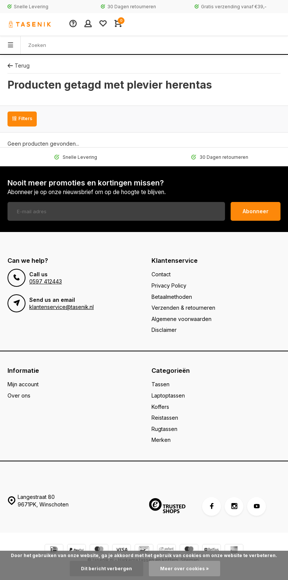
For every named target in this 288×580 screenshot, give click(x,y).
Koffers (160, 407)
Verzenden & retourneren (183, 307)
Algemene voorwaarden (182, 319)
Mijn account (23, 384)
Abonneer (255, 211)
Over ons (19, 395)
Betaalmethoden (172, 297)
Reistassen (165, 417)
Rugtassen (164, 429)
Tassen (161, 384)
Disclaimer (164, 330)
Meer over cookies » (184, 568)
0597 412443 (45, 281)
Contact (161, 274)
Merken (161, 440)
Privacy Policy (169, 285)
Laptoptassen (168, 395)
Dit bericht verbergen (106, 568)
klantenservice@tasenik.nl (61, 307)
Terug (19, 65)
